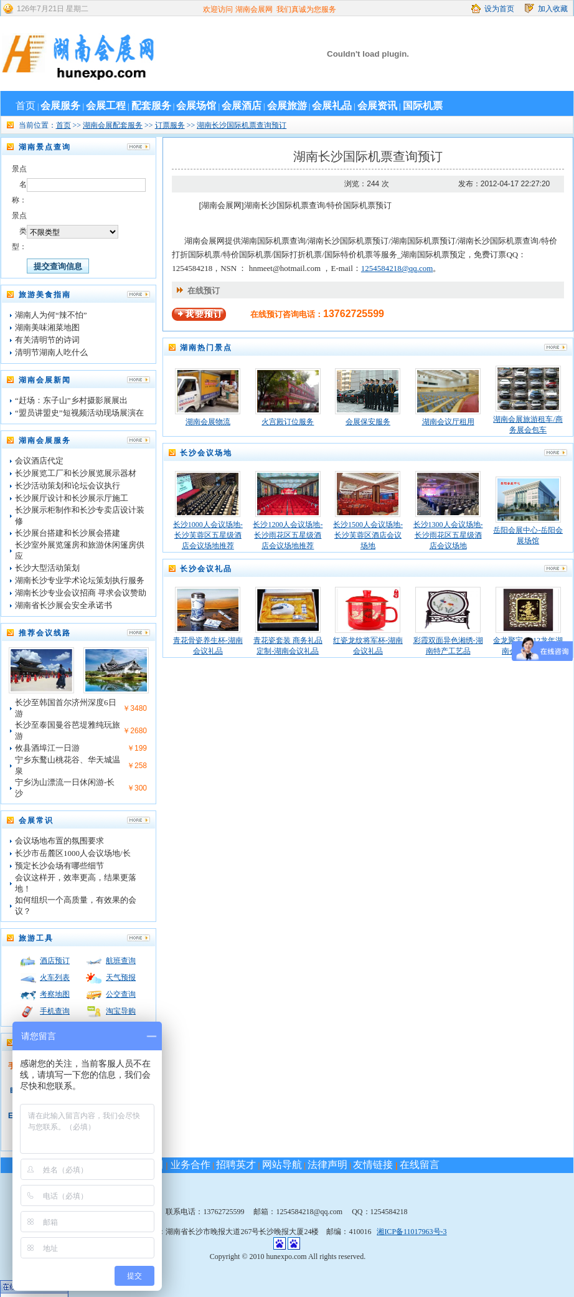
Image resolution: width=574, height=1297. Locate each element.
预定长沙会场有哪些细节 (59, 865)
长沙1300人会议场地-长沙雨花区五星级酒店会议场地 (448, 535)
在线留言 (420, 1164)
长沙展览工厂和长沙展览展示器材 (75, 473)
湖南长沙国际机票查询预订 (241, 125)
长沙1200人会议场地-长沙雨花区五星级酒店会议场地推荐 (287, 535)
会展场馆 (196, 105)
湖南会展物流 (208, 421)
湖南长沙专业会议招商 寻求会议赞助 (80, 592)
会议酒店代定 (39, 460)
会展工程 (106, 105)
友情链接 (373, 1164)
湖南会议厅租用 (448, 421)
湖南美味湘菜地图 (47, 327)
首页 (25, 105)
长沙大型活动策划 (47, 567)
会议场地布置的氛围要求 (59, 840)
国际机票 (423, 105)
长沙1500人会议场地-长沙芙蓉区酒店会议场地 (368, 535)
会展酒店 (241, 105)
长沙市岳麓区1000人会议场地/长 (73, 853)
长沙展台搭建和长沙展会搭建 (67, 533)
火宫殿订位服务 (287, 421)
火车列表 (55, 977)
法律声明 (327, 1164)
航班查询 (121, 960)
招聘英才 (236, 1164)
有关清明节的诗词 (47, 339)
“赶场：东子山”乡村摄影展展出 (71, 400)
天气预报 (121, 977)
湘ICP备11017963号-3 (411, 1231)
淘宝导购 (121, 1011)
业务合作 (188, 1164)
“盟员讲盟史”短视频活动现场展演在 (79, 412)
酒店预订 (55, 960)
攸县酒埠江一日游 (47, 748)
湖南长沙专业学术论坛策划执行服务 (79, 580)
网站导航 (282, 1164)
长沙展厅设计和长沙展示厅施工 (71, 498)
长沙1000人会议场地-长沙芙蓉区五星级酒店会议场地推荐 (208, 535)
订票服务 (170, 125)
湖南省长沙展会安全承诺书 (63, 605)
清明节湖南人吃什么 (51, 352)
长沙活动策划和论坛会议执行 (67, 485)
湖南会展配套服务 (113, 125)
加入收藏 (553, 8)
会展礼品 (332, 105)
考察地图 (55, 994)
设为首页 (499, 8)
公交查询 (121, 994)
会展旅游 (287, 105)
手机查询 (55, 1011)
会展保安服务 (368, 421)
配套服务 (151, 105)
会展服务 (60, 105)
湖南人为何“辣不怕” (51, 315)
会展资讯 (377, 105)
